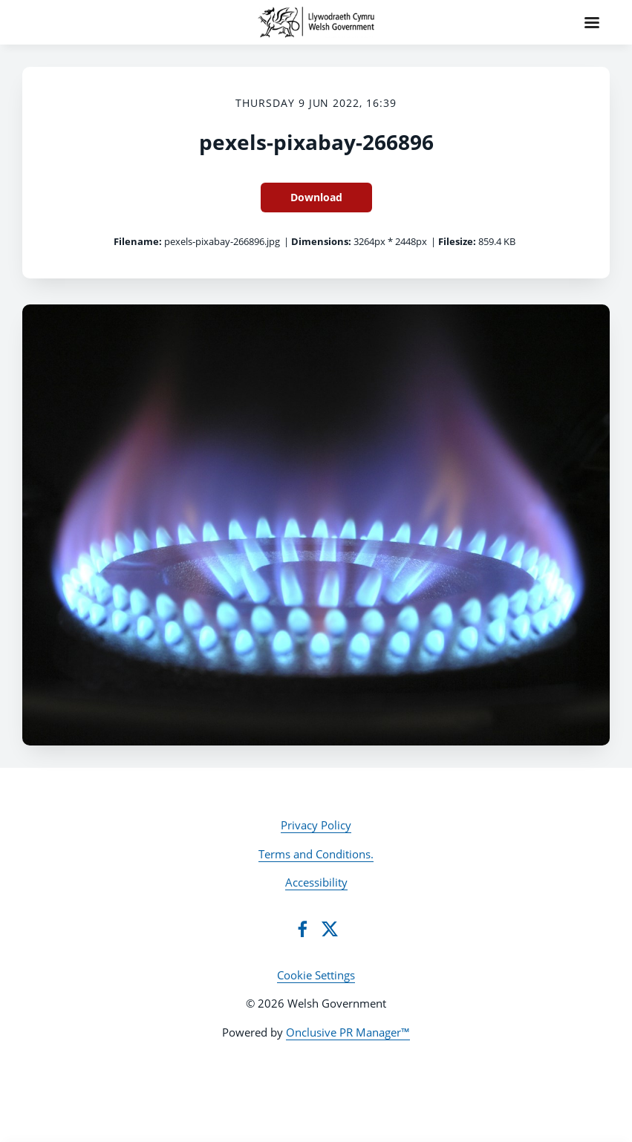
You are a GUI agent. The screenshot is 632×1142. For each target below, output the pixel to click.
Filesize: (457, 241)
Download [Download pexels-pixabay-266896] (316, 197)
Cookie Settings (316, 975)
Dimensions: (321, 241)
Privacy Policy (316, 825)
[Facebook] (302, 929)
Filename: (138, 241)
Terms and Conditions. (316, 853)
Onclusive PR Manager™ (348, 1032)
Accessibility (316, 882)
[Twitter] (330, 929)
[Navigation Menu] (591, 22)
